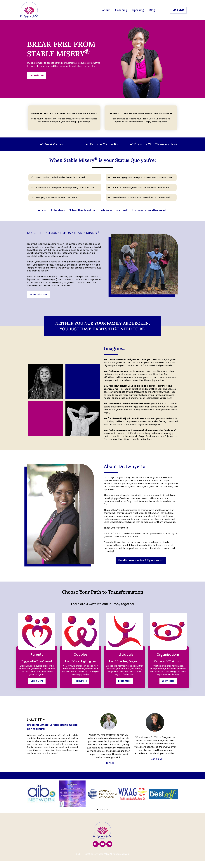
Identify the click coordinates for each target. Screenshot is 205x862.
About (106, 10)
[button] (29, 794)
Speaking (138, 10)
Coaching (121, 10)
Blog (152, 10)
